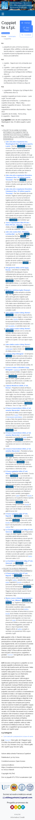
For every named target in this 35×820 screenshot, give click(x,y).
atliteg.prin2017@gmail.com (18, 797)
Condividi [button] (26, 35)
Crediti (22, 817)
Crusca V (10, 655)
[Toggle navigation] (3, 14)
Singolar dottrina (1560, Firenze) (18, 290)
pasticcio (17, 370)
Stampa (25, 23)
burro (30, 556)
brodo (30, 495)
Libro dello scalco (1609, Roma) (18, 313)
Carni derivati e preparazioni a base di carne (18, 736)
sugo (14, 620)
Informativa (15, 817)
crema (8, 527)
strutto (15, 319)
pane (16, 415)
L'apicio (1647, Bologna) (14, 354)
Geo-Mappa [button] (26, 29)
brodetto (11, 326)
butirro (15, 580)
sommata (9, 349)
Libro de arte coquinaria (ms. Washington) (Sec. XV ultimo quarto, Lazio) (19, 144)
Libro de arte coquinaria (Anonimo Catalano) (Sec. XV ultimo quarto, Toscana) (19, 177)
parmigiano (18, 417)
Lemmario (12, 36)
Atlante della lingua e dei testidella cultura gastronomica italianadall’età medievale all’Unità (20, 5)
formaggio (10, 417)
